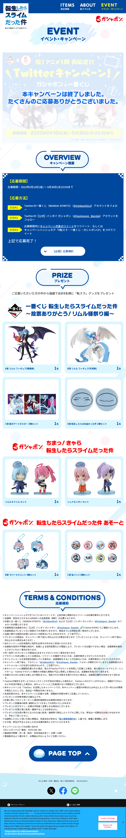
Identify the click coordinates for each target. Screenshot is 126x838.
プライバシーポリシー (18, 805)
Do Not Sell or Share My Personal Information (25, 835)
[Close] (123, 824)
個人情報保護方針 (67, 718)
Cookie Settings (107, 819)
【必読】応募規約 (62, 251)
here (32, 814)
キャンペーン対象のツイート (57, 226)
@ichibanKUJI (82, 206)
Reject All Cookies (107, 827)
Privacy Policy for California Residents (21, 832)
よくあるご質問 (75, 805)
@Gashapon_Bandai (87, 216)
